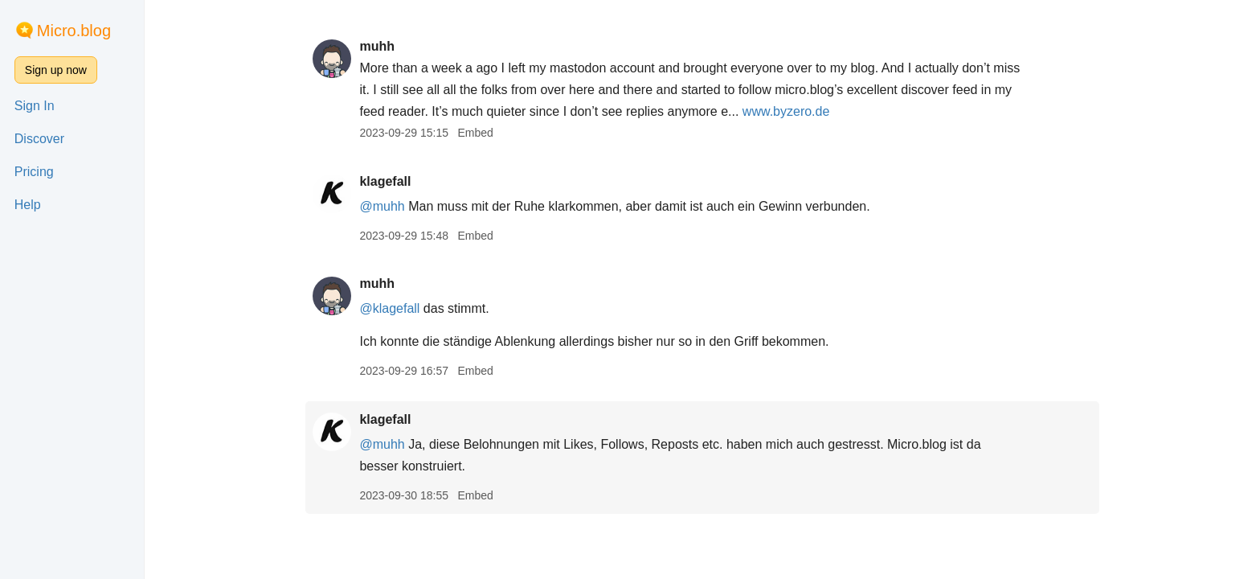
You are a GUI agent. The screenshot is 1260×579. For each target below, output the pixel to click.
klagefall (385, 181)
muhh (377, 46)
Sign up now (56, 70)
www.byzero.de (786, 111)
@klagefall (389, 308)
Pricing (34, 172)
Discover (39, 139)
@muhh (381, 206)
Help (27, 204)
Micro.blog (74, 30)
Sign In (34, 106)
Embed (475, 132)
